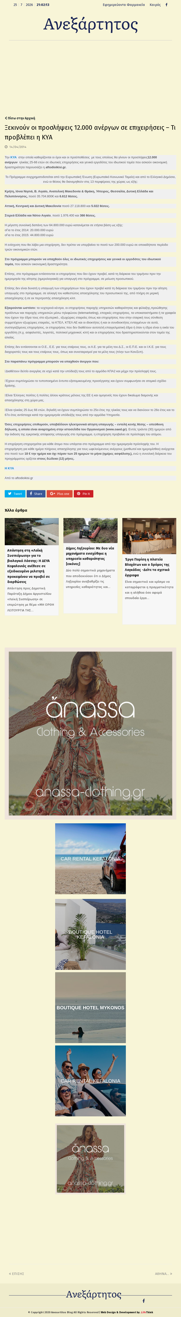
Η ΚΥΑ (9, 468)
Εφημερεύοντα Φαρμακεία (124, 5)
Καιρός (155, 5)
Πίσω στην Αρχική (20, 118)
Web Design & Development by (127, 1312)
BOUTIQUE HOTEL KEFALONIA (90, 934)
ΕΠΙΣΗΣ (16, 1274)
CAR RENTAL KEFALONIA (90, 858)
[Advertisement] (90, 78)
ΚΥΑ (13, 157)
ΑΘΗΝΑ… (163, 1274)
